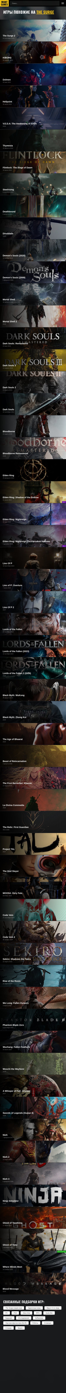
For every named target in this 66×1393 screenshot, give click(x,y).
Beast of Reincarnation (14, 761)
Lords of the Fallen (12, 629)
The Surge (45, 12)
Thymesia (8, 145)
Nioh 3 (6, 1179)
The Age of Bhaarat (13, 739)
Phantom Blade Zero (13, 1025)
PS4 (15, 1313)
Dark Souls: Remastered (15, 343)
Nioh (5, 1135)
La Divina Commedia (13, 805)
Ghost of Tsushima (12, 1223)
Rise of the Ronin (12, 981)
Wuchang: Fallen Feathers (16, 1047)
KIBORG (7, 57)
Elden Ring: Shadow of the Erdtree (21, 497)
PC (6, 1313)
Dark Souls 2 (9, 387)
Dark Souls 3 (9, 365)
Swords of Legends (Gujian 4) (18, 1113)
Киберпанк (39, 1318)
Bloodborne (9, 431)
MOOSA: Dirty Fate (12, 893)
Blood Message (11, 1289)
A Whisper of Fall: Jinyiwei (16, 1091)
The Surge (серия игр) (13, 1308)
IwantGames (4, 3)
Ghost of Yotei (10, 1245)
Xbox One (26, 1313)
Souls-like (49, 1313)
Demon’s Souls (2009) (14, 277)
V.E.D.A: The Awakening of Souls (20, 123)
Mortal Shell (9, 299)
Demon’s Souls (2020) (14, 255)
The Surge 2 (9, 36)
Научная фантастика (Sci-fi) (15, 1323)
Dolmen (7, 79)
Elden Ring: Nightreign (14, 519)
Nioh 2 (6, 1157)
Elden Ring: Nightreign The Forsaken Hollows (26, 541)
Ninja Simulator (11, 1201)
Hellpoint (7, 101)
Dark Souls (8, 409)
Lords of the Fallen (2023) (16, 651)
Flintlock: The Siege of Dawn (17, 167)
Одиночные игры (34, 1308)
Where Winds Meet (12, 1267)
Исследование (23, 1318)
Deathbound (9, 211)
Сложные (47, 1323)
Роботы (35, 1323)
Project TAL (9, 849)
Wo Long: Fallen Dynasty (16, 1003)
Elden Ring (8, 475)
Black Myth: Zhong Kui (14, 717)
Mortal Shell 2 (10, 321)
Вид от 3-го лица (53, 1308)
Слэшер (8, 1328)
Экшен (20, 1328)
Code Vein (8, 915)
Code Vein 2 (9, 937)
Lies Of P (7, 563)
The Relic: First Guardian (16, 827)
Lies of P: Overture (12, 585)
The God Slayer (11, 871)
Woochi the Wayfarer (13, 1069)
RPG (38, 1313)
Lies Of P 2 (8, 607)
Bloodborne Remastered (15, 453)
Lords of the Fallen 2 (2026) (17, 673)
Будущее (8, 1318)
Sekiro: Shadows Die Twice (17, 959)
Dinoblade (8, 233)
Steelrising (8, 189)
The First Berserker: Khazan (17, 783)
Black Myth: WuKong (14, 695)
